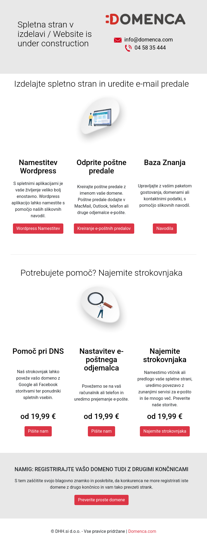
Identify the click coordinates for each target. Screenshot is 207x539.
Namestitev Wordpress (38, 166)
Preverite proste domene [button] (101, 499)
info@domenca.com (145, 39)
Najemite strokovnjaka (165, 355)
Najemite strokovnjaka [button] (164, 431)
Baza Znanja (164, 162)
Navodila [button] (164, 228)
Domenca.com (142, 531)
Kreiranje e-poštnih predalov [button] (104, 228)
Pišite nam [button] (38, 431)
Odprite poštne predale (101, 166)
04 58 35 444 (145, 47)
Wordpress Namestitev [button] (38, 228)
